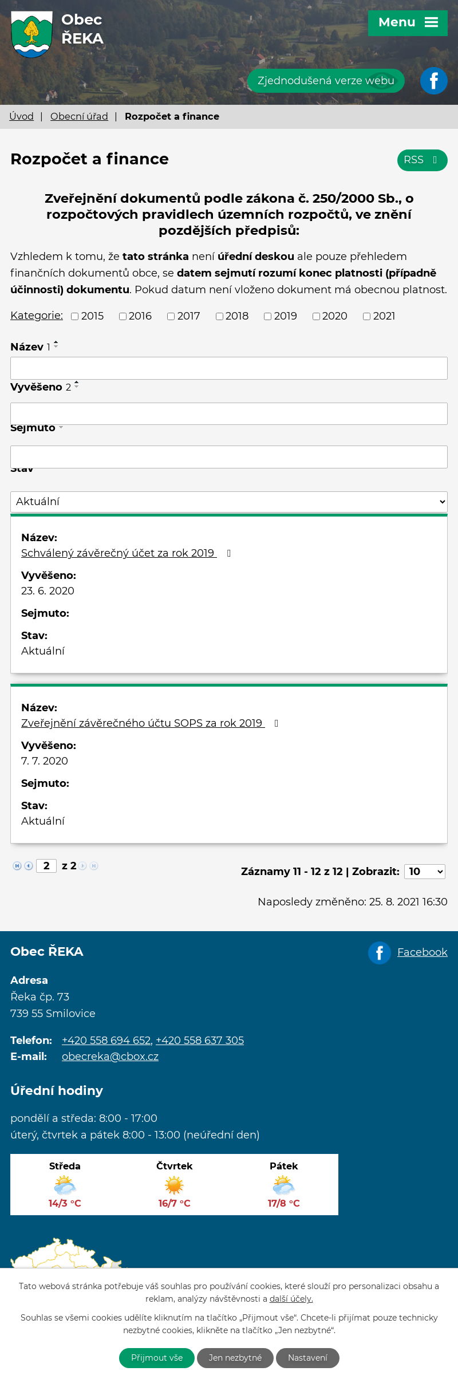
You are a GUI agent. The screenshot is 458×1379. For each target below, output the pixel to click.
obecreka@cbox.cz (110, 1056)
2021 (384, 316)
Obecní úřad (79, 116)
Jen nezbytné (235, 1358)
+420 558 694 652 (106, 1040)
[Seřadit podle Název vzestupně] (56, 342)
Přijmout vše (157, 1358)
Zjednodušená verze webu (326, 80)
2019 (285, 316)
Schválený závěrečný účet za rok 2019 (128, 553)
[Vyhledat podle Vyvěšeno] (229, 414)
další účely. (291, 1299)
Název (30, 347)
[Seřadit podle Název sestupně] (56, 346)
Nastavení (307, 1358)
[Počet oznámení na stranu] (424, 871)
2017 (188, 316)
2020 (335, 316)
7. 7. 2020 (44, 761)
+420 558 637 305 (200, 1040)
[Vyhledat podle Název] (229, 368)
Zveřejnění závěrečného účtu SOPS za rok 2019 (152, 723)
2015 (92, 316)
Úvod (21, 116)
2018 (237, 316)
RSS (423, 159)
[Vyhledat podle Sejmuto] (229, 457)
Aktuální (43, 651)
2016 (140, 316)
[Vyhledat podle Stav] (229, 502)
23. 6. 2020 (47, 591)
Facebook (422, 952)
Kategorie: (36, 315)
